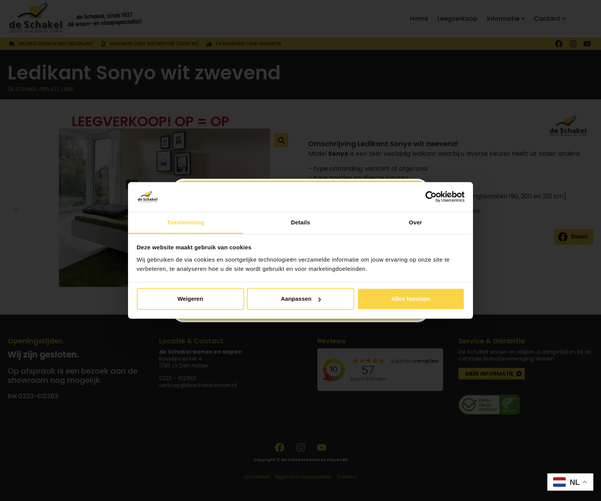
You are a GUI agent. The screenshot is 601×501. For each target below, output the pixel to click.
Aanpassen (301, 298)
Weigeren (190, 298)
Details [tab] (300, 222)
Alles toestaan (410, 298)
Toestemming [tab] (185, 222)
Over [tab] (415, 222)
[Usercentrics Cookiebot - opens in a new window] (431, 197)
